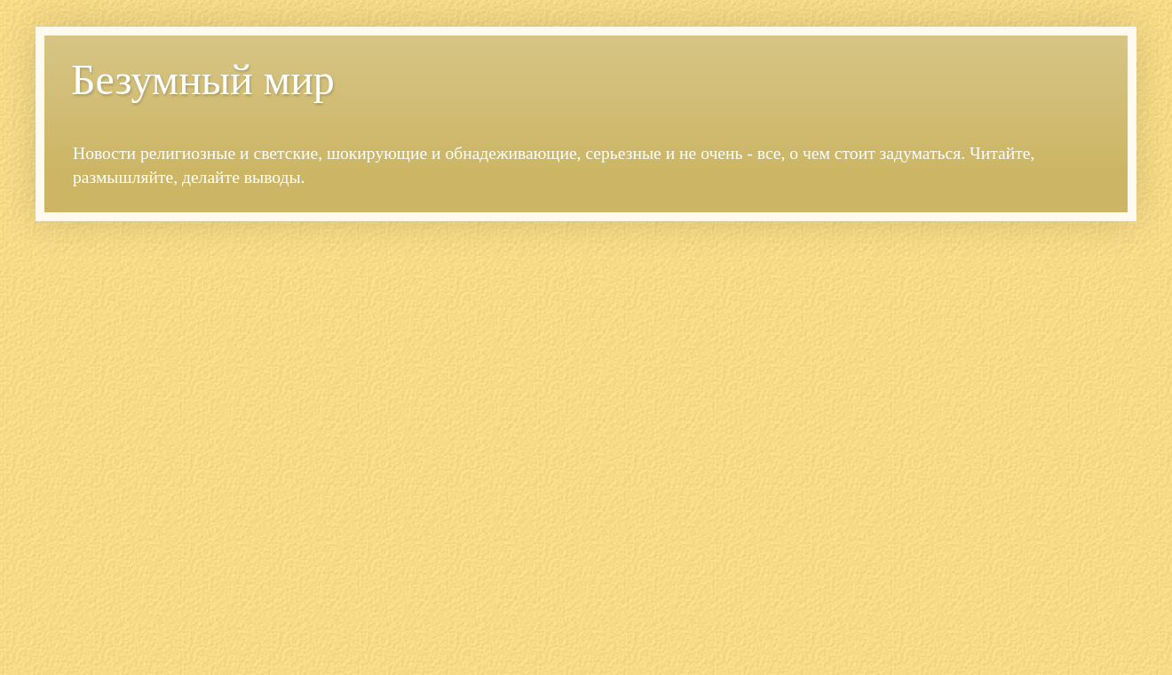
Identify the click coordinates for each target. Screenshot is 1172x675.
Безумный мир (203, 79)
